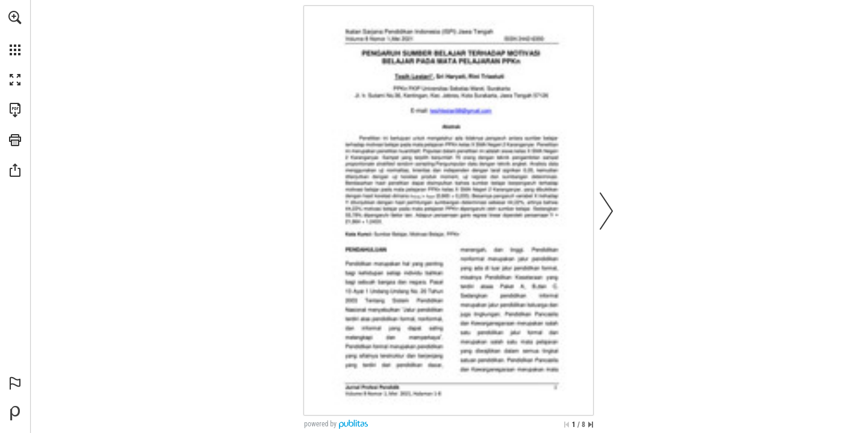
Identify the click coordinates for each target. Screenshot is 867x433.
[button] (15, 17)
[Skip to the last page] (590, 425)
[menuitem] (15, 33)
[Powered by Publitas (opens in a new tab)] (15, 413)
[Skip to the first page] (566, 425)
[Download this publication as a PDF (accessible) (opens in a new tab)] (15, 110)
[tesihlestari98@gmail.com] (461, 110)
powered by (320, 424)
